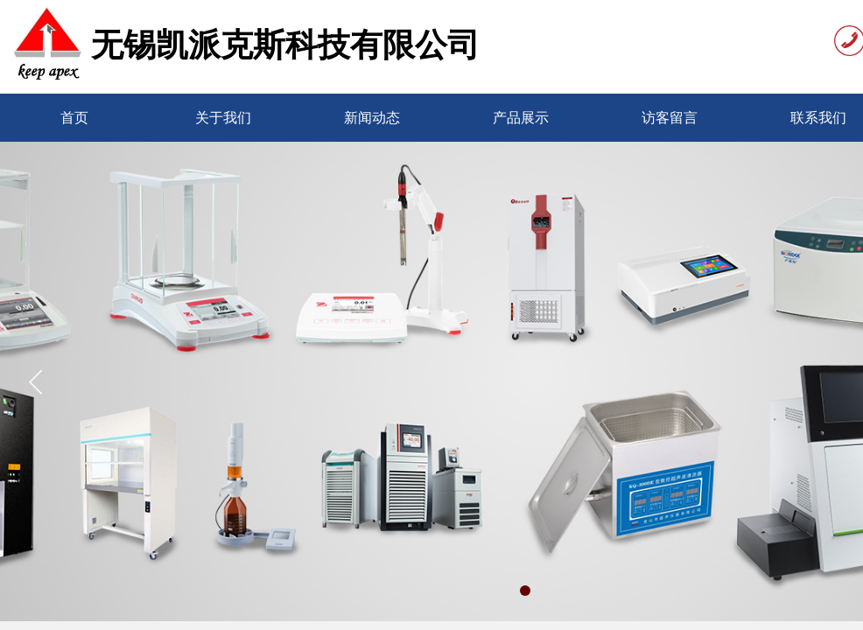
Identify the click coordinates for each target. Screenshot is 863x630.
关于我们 (223, 117)
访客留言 (670, 117)
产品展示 (521, 117)
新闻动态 (372, 117)
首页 (74, 117)
